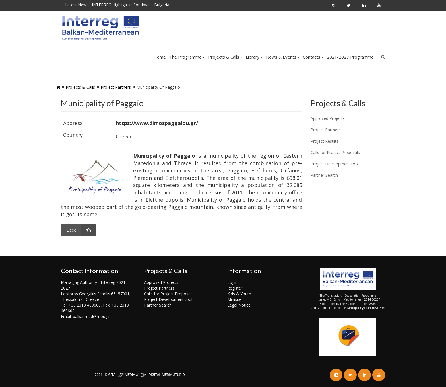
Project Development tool (168, 299)
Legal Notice (239, 305)
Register (234, 288)
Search (383, 57)
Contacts (313, 57)
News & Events (283, 57)
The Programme (187, 57)
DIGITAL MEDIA (120, 375)
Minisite (234, 299)
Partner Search (158, 305)
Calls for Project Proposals (168, 293)
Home (160, 57)
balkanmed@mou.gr (91, 316)
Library (254, 57)
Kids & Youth (239, 293)
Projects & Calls (225, 57)
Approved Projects (161, 282)
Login (232, 282)
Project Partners (116, 87)
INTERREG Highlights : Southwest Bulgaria (130, 4)
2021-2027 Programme (350, 57)
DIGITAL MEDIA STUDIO (162, 375)
